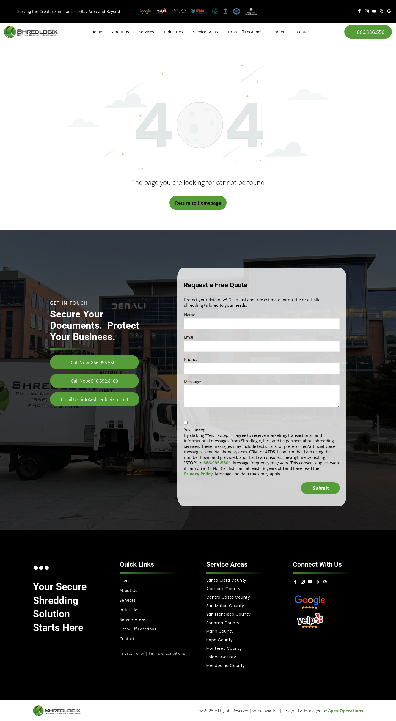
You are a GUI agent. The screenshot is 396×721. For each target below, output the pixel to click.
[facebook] (359, 12)
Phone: (190, 359)
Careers (279, 31)
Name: (190, 314)
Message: (192, 381)
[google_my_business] (389, 12)
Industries (173, 31)
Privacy (191, 473)
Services (146, 31)
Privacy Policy (132, 653)
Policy (206, 473)
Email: (190, 337)
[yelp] (382, 12)
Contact (304, 31)
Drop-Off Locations (245, 31)
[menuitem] (155, 581)
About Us (120, 31)
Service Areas (205, 31)
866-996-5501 (217, 462)
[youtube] (374, 12)
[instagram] (367, 12)
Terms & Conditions (166, 653)
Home (96, 31)
